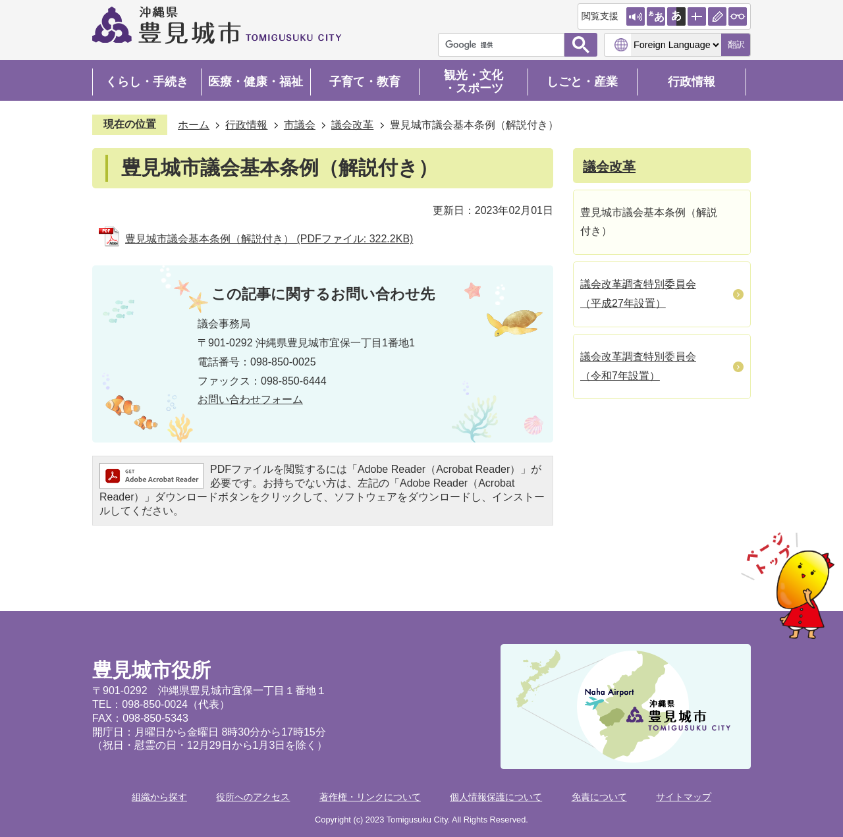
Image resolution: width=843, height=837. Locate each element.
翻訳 (736, 44)
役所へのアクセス (253, 797)
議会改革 (352, 124)
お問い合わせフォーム (250, 399)
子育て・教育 (364, 81)
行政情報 (691, 81)
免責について (599, 797)
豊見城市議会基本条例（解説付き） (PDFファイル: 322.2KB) (269, 238)
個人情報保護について (496, 797)
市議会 (299, 124)
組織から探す (159, 797)
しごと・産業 (582, 81)
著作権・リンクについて (370, 797)
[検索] (504, 45)
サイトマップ (683, 797)
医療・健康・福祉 (255, 81)
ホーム (193, 124)
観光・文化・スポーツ (473, 81)
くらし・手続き (146, 81)
